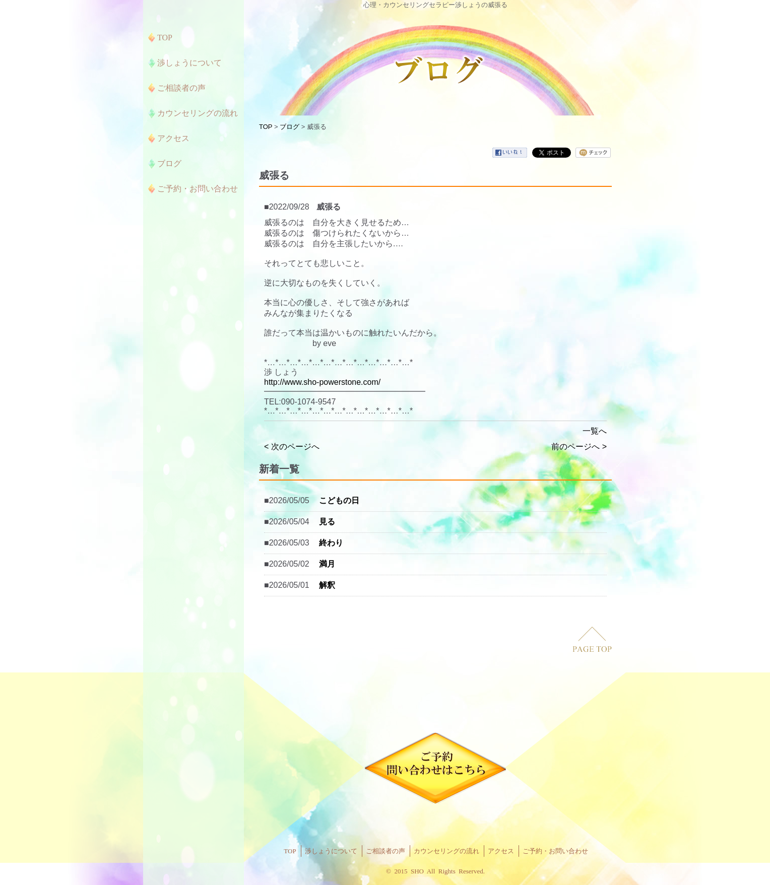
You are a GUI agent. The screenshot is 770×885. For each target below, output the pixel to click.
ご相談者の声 (385, 851)
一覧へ (595, 431)
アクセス (501, 851)
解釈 (327, 585)
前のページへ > (579, 446)
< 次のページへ (291, 446)
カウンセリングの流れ (446, 851)
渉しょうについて (331, 851)
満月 (327, 564)
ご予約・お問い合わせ (555, 851)
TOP (265, 126)
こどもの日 (339, 500)
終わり (331, 542)
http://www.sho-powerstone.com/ (322, 382)
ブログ (289, 126)
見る (327, 521)
